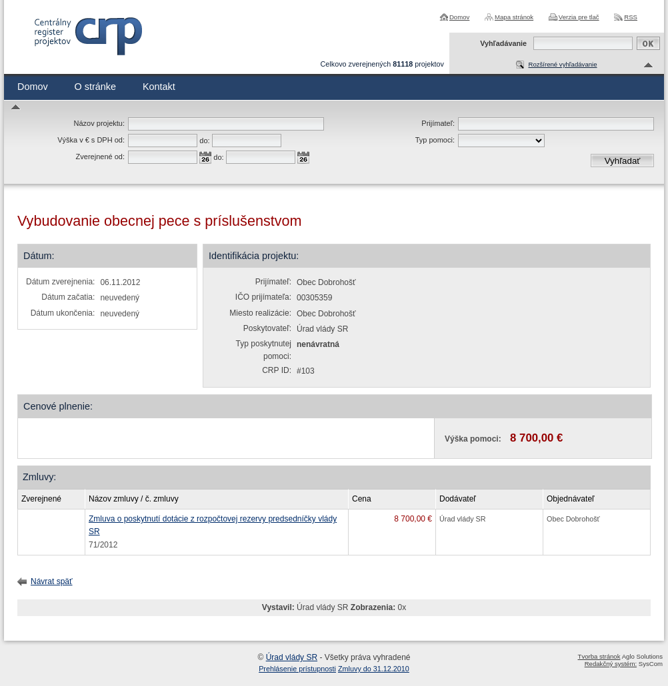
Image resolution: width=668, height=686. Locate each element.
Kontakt (159, 86)
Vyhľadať (623, 161)
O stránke (95, 86)
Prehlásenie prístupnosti (297, 669)
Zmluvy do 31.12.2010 (373, 669)
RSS (630, 17)
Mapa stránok (514, 17)
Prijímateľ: (438, 123)
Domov (459, 17)
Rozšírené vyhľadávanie (562, 64)
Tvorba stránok (599, 656)
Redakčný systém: (611, 663)
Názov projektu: (99, 123)
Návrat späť (52, 581)
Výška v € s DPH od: (91, 140)
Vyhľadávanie (503, 43)
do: (204, 141)
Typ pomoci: (435, 140)
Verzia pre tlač (579, 17)
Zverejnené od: (100, 157)
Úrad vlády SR (291, 657)
